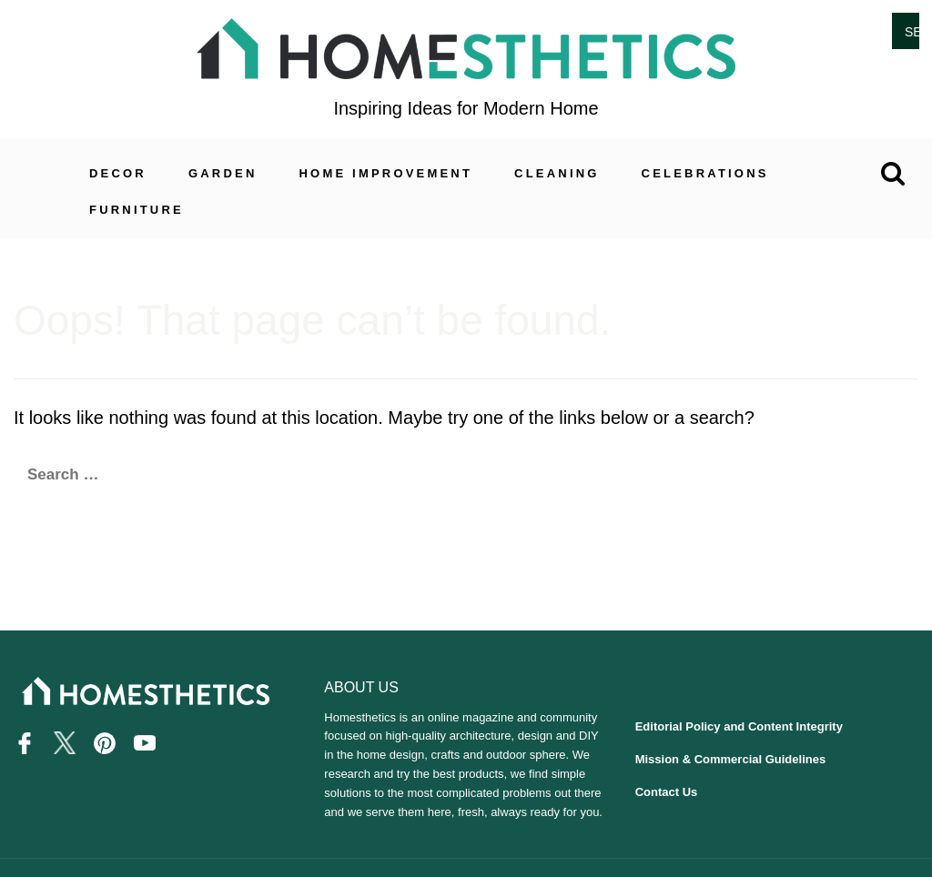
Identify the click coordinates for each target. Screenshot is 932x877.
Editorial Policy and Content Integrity (739, 726)
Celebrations (705, 173)
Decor (118, 173)
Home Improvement (386, 173)
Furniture (136, 210)
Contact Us (666, 792)
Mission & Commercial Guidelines (730, 759)
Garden (223, 173)
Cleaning (557, 173)
